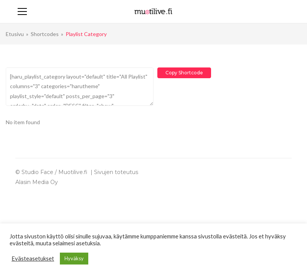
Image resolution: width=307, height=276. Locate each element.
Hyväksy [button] (74, 258)
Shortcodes (45, 34)
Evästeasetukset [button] (33, 258)
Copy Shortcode (184, 73)
